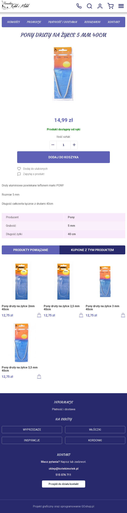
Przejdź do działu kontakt (64, 484)
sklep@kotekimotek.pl (63, 468)
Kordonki (95, 440)
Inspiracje (32, 440)
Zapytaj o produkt (33, 174)
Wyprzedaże (32, 429)
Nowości (13, 22)
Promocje (34, 22)
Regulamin (92, 22)
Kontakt (114, 22)
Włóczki (95, 429)
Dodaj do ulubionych (35, 168)
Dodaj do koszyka (63, 157)
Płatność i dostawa (62, 22)
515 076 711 (79, 6)
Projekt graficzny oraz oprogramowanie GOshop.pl (63, 506)
